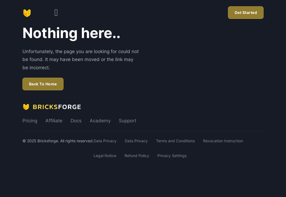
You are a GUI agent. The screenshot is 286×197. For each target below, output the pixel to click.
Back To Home (43, 84)
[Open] (56, 13)
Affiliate (53, 120)
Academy (100, 120)
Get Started (246, 12)
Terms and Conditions (175, 140)
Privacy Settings (172, 155)
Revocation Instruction (223, 140)
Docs (76, 120)
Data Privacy (105, 140)
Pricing (29, 120)
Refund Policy (137, 155)
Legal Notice (105, 155)
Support (127, 120)
